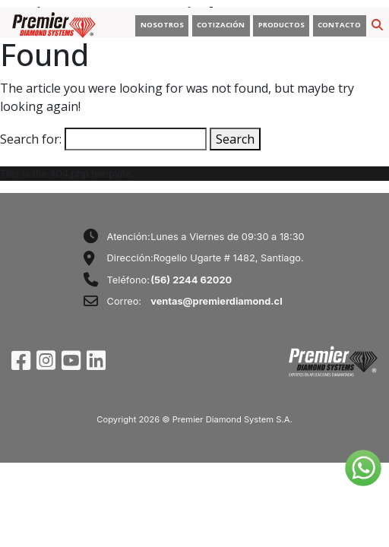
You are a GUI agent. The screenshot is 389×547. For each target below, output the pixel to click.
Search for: (31, 139)
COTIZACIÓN (221, 25)
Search (235, 139)
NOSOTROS (162, 25)
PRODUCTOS (281, 25)
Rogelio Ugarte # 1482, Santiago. (228, 258)
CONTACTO (339, 25)
